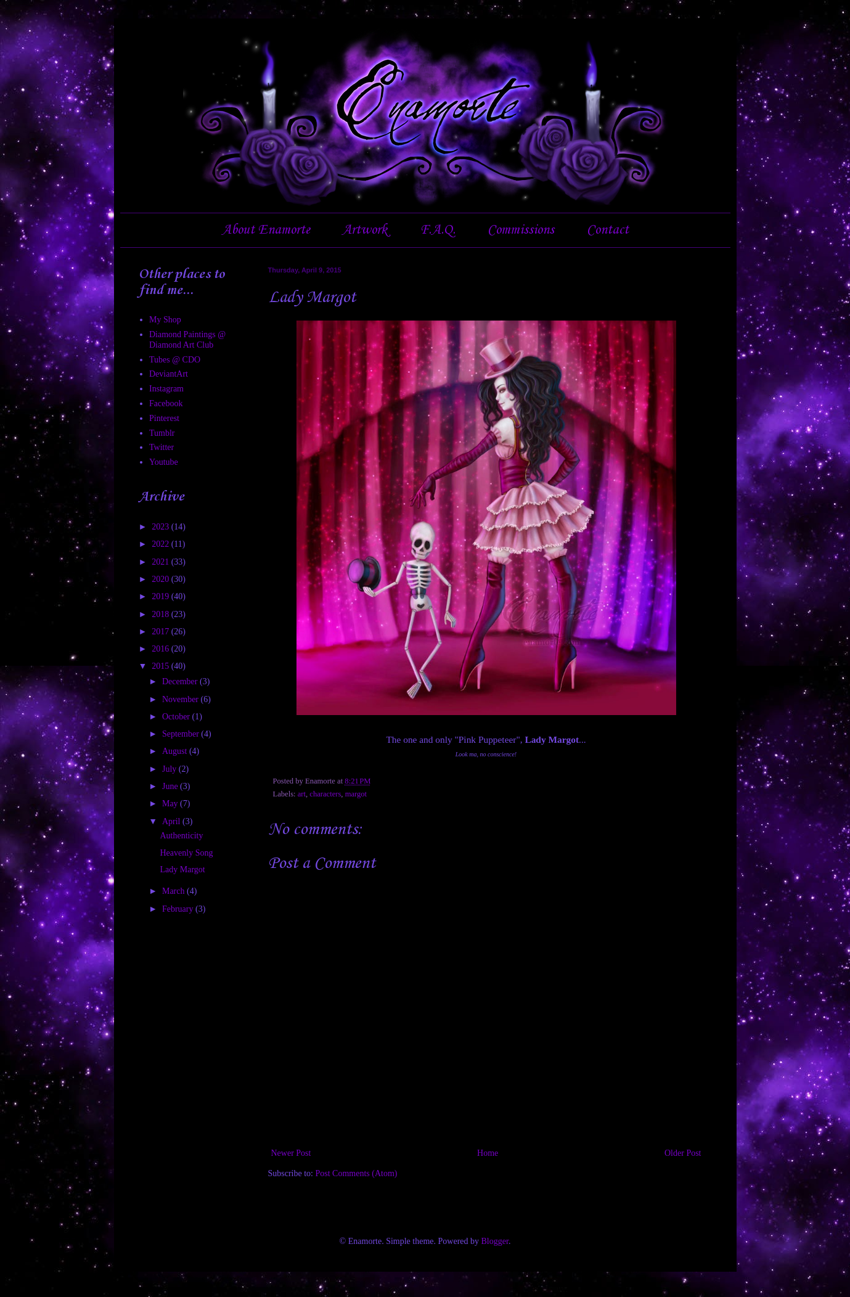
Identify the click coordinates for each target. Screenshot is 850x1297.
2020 (161, 579)
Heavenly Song (186, 852)
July (170, 769)
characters (325, 794)
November (181, 699)
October (177, 716)
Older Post (682, 1153)
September (181, 734)
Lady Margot (182, 869)
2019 (161, 596)
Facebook (165, 403)
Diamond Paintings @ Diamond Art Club (187, 340)
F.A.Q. (438, 230)
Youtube (163, 462)
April (172, 821)
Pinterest (164, 418)
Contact (608, 230)
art (302, 794)
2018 (161, 614)
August (175, 751)
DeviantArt (168, 373)
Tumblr (162, 433)
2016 (161, 648)
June (171, 786)
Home (487, 1153)
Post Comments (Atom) (357, 1173)
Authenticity (181, 835)
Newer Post (291, 1153)
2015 (161, 666)
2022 (161, 544)
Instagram (166, 388)
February (178, 909)
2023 (161, 526)
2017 (161, 631)
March (174, 891)
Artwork (364, 230)
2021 (161, 562)
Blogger (495, 1241)
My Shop (165, 319)
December (181, 681)
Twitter (161, 447)
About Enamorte (266, 230)
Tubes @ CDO (174, 359)
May (171, 803)
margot (356, 794)
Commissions (521, 230)
